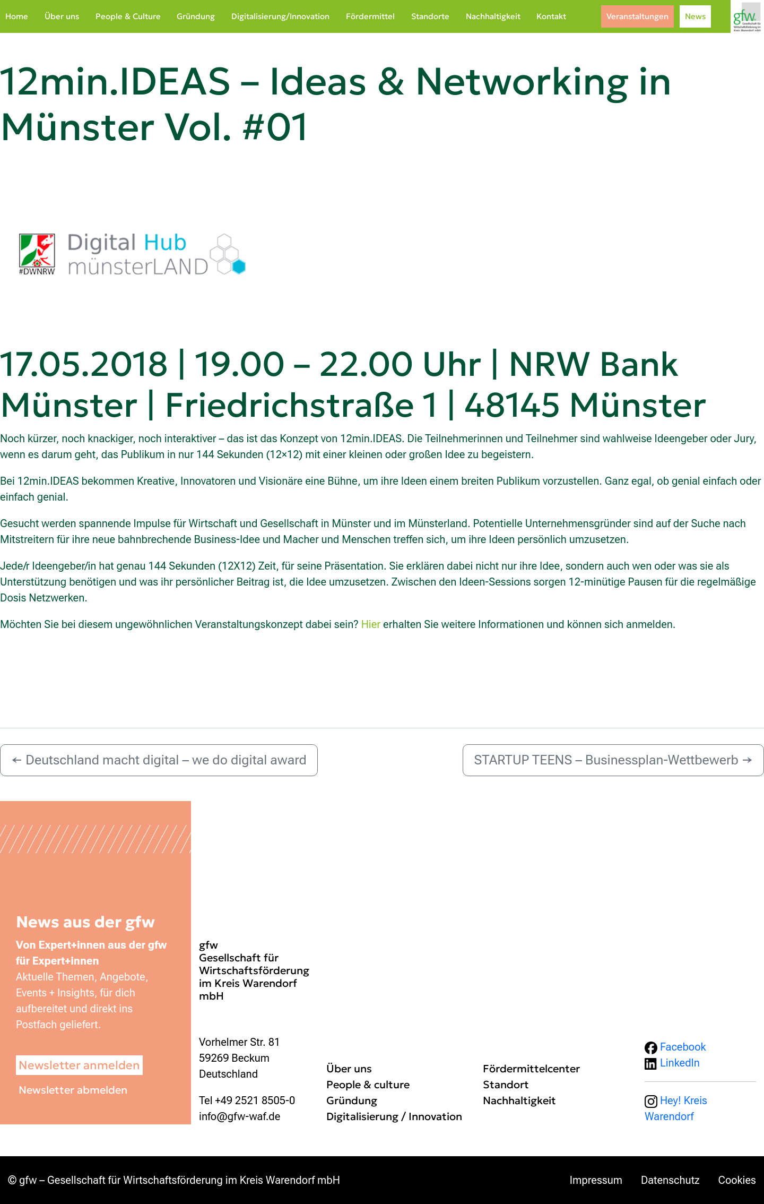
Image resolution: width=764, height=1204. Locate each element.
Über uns (62, 16)
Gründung (196, 16)
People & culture (368, 1084)
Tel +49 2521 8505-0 (247, 1100)
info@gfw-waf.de (239, 1116)
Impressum (596, 1180)
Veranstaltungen (637, 16)
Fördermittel (370, 16)
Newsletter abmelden (73, 1090)
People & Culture (128, 16)
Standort (506, 1084)
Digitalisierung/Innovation (280, 16)
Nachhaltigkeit (493, 16)
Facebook (675, 1046)
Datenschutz (670, 1180)
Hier (371, 624)
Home (16, 16)
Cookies (737, 1180)
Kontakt (551, 16)
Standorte (430, 16)
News (695, 16)
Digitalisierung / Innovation (394, 1116)
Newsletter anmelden (79, 1065)
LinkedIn (672, 1062)
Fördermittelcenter (531, 1069)
